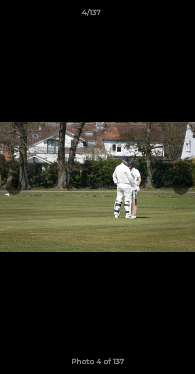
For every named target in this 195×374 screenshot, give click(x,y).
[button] (157, 15)
